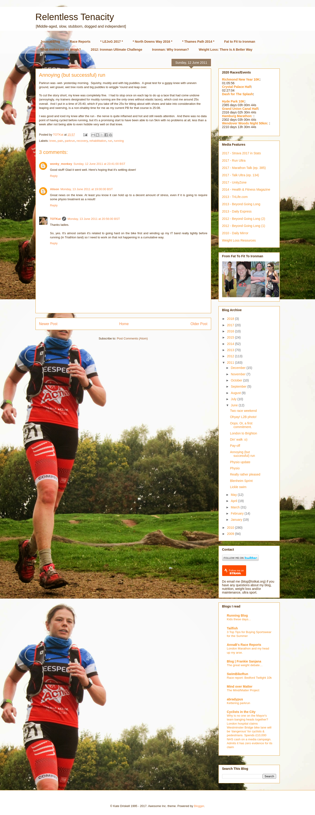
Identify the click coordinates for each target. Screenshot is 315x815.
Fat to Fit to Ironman (239, 41)
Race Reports (80, 41)
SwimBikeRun (237, 674)
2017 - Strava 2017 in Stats (241, 153)
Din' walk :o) (238, 439)
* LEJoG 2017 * (111, 41)
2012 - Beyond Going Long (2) (243, 219)
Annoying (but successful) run (242, 454)
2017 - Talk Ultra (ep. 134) (240, 175)
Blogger (199, 806)
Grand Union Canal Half (240, 108)
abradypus (235, 699)
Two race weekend (243, 411)
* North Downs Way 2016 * (152, 41)
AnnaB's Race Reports (244, 645)
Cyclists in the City (241, 712)
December (238, 368)
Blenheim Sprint (241, 481)
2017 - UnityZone (234, 182)
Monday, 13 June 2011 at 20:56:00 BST (93, 219)
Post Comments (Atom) (132, 338)
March (236, 507)
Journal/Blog (50, 41)
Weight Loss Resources (239, 240)
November (238, 374)
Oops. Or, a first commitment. (241, 425)
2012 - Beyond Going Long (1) (243, 226)
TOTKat (55, 219)
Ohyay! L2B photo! (243, 417)
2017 (231, 325)
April (234, 501)
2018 (231, 319)
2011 (231, 362)
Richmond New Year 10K (241, 79)
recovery (82, 140)
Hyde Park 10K (233, 101)
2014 (231, 344)
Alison (54, 189)
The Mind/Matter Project (243, 690)
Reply (54, 176)
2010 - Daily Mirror (235, 233)
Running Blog (237, 615)
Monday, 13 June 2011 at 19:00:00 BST (86, 189)
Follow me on (236, 572)
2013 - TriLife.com (235, 197)
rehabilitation (97, 140)
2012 (231, 356)
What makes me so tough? (60, 49)
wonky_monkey (61, 164)
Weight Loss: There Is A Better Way (226, 49)
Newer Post (48, 324)
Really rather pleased (245, 474)
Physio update (240, 462)
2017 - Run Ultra (234, 160)
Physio (235, 468)
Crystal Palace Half (236, 87)
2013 (231, 350)
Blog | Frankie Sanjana (244, 661)
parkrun (70, 140)
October (237, 380)
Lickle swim (238, 487)
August (236, 393)
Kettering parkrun (238, 703)
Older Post (199, 324)
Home (124, 324)
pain (60, 140)
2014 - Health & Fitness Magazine (246, 189)
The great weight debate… (245, 665)
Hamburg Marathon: (237, 116)
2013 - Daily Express (237, 211)
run (110, 140)
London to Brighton (243, 433)
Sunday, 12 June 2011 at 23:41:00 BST (99, 164)
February (238, 513)
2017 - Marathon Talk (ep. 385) (244, 168)
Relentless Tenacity (74, 17)
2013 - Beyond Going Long (241, 204)
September (239, 386)
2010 (231, 527)
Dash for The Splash (237, 94)
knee (52, 140)
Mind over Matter (240, 686)
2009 (231, 534)
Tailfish (232, 628)
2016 (231, 331)
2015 (231, 337)
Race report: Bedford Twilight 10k (249, 677)
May (234, 495)
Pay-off (235, 445)
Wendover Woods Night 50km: (245, 123)
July (234, 399)
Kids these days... (239, 619)
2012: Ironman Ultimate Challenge (116, 49)
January (237, 519)
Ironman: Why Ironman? (170, 49)
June (235, 405)
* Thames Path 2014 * (198, 41)
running (119, 140)
